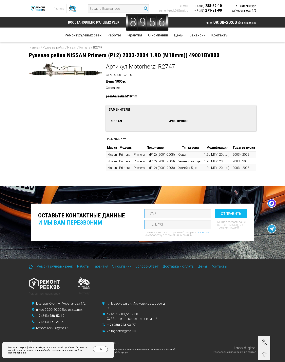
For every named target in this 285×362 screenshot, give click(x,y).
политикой (70, 350)
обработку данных (49, 350)
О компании (158, 35)
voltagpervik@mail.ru (121, 331)
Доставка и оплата (178, 266)
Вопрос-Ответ (147, 266)
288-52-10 (208, 5)
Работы (114, 35)
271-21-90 (208, 10)
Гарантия (134, 35)
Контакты (219, 35)
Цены (178, 35)
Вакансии (197, 35)
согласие (203, 232)
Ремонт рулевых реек (83, 35)
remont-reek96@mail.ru (173, 10)
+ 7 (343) (50, 316)
